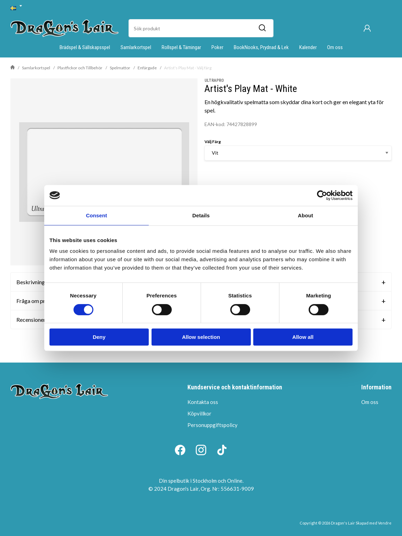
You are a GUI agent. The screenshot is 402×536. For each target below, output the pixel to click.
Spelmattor (120, 67)
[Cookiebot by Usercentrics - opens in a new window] (322, 195)
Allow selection (201, 337)
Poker (217, 47)
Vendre (385, 523)
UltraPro (214, 80)
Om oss (335, 47)
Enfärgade (147, 67)
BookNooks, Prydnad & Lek (261, 47)
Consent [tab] (96, 215)
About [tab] (305, 215)
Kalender (308, 47)
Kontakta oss (202, 402)
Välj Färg (212, 141)
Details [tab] (201, 215)
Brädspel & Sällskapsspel (85, 47)
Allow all (303, 337)
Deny (99, 337)
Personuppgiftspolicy (212, 425)
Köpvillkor (199, 413)
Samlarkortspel (136, 47)
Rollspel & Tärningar (181, 47)
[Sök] (262, 28)
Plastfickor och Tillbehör (79, 67)
